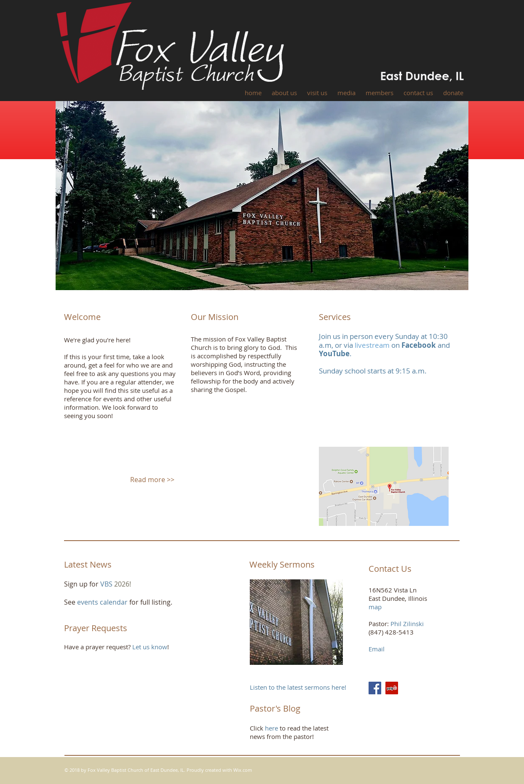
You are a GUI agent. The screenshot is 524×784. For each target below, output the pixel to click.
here (271, 728)
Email (377, 649)
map (375, 607)
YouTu (330, 353)
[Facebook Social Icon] (375, 688)
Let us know (149, 647)
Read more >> (152, 479)
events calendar (103, 602)
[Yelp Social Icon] (391, 688)
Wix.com (242, 770)
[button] (284, 92)
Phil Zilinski (407, 623)
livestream (372, 345)
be (345, 353)
